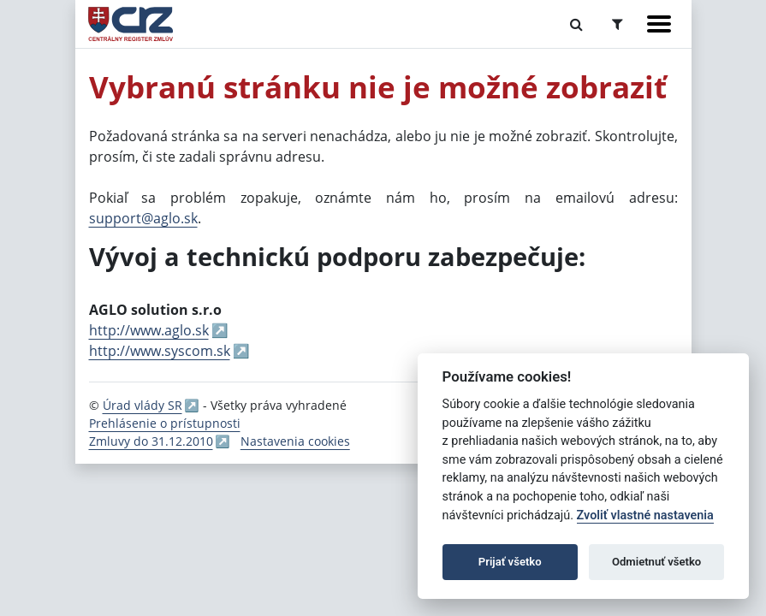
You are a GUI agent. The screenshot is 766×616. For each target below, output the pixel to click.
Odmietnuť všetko (656, 561)
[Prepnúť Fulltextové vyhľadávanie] (576, 24)
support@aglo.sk (143, 218)
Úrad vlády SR (142, 405)
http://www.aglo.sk (149, 330)
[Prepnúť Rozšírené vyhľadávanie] (617, 24)
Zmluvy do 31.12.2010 (151, 441)
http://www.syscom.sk (159, 350)
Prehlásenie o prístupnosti (164, 423)
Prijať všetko (510, 561)
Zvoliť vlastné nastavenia (645, 515)
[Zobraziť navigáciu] (659, 24)
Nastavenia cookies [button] (295, 441)
